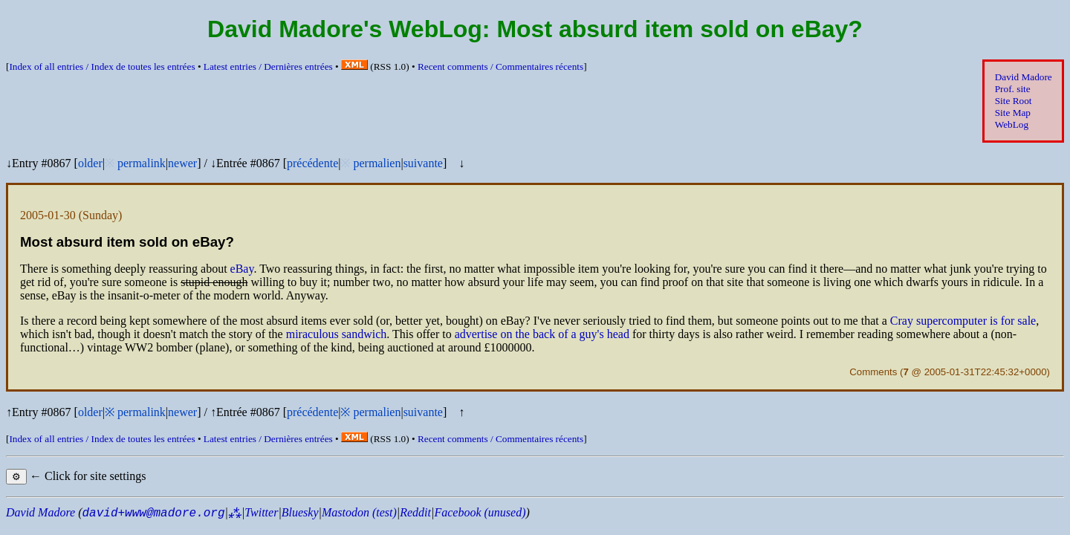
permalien (377, 163)
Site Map (1013, 112)
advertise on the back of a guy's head (542, 334)
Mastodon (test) (359, 512)
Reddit (415, 512)
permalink (141, 163)
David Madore (1023, 76)
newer (182, 163)
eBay (242, 268)
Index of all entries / (102, 66)
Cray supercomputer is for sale (963, 320)
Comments (873, 371)
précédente (312, 163)
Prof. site (1013, 88)
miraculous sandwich (336, 334)
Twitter (261, 512)
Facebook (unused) (479, 512)
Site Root (1013, 100)
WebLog (1011, 124)
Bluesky (300, 512)
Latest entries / (268, 66)
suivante (423, 163)
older (90, 163)
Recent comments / (500, 66)
